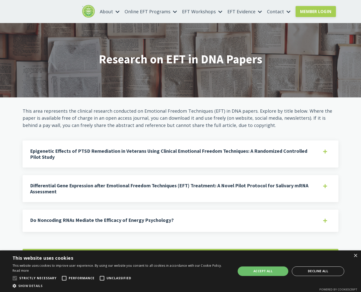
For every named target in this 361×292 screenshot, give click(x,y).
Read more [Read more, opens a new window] (21, 270)
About (110, 12)
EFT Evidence (244, 12)
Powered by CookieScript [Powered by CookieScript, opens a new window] (338, 289)
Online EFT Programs (151, 12)
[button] (121, 285)
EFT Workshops (202, 12)
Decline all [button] (318, 271)
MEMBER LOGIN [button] (315, 11)
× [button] (355, 256)
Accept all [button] (263, 271)
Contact (279, 12)
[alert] (180, 271)
